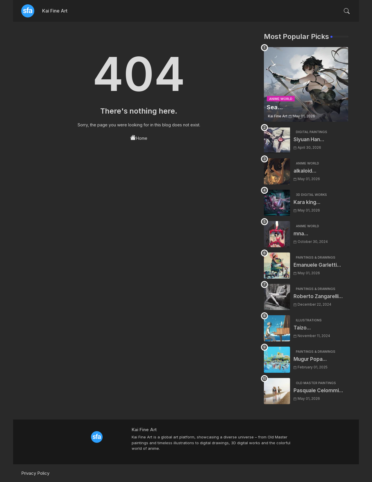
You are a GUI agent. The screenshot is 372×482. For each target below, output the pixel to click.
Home (138, 137)
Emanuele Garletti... (317, 265)
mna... (301, 233)
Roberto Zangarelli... (318, 296)
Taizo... (302, 328)
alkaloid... (305, 171)
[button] (347, 11)
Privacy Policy (35, 473)
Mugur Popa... (310, 359)
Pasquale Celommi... (318, 390)
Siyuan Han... (309, 139)
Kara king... (307, 202)
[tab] (55, 11)
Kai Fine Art (54, 11)
